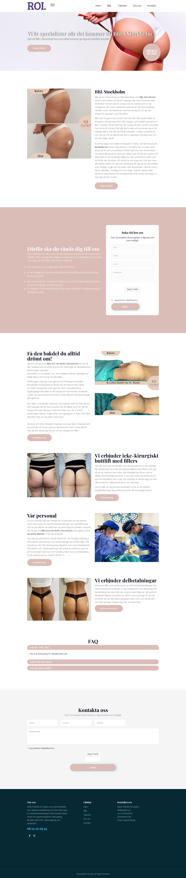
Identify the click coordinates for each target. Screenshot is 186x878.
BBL (109, 6)
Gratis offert (39, 48)
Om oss (137, 6)
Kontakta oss (39, 437)
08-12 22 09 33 (37, 828)
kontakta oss (101, 147)
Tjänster (122, 6)
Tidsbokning (106, 497)
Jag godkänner (126, 300)
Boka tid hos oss (108, 608)
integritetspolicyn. (132, 300)
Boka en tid (106, 186)
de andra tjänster (36, 534)
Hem (98, 6)
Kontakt (151, 6)
